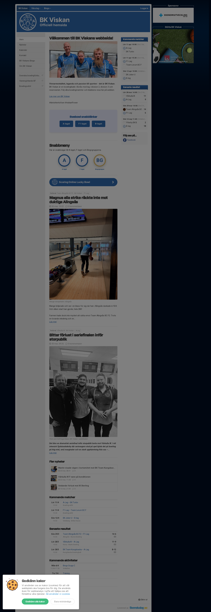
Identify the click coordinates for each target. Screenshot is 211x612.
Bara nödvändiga (62, 601)
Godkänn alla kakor (35, 601)
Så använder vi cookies (58, 594)
